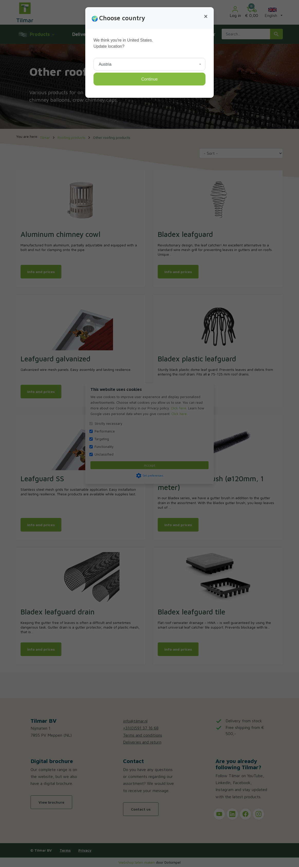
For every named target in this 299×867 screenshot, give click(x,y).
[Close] (206, 16)
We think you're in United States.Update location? (123, 43)
